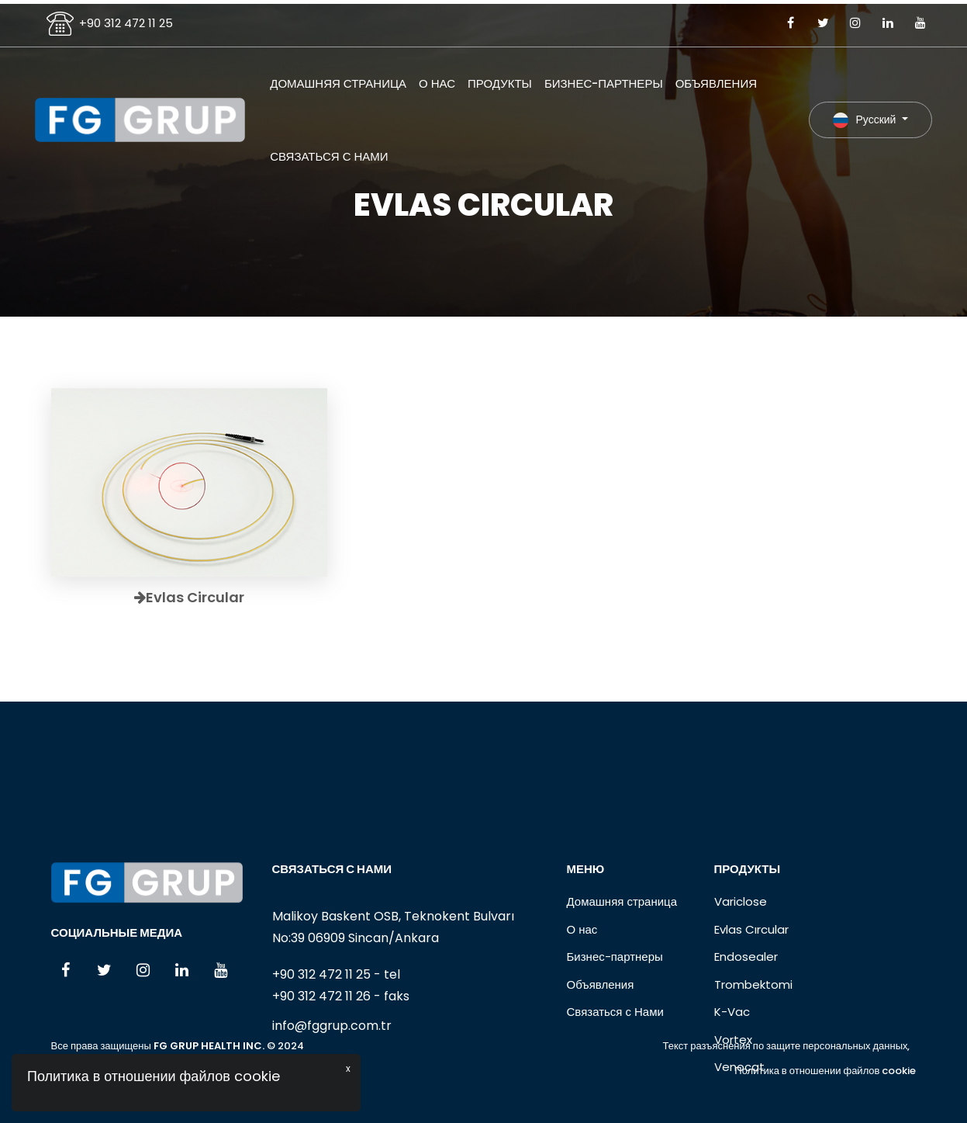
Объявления (716, 83)
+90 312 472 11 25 (126, 23)
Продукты (500, 83)
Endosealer (746, 1017)
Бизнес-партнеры (603, 83)
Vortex (733, 1099)
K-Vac (732, 1072)
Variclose (740, 962)
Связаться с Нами (329, 156)
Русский (866, 120)
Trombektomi (753, 1044)
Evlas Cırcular (751, 989)
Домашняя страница (338, 83)
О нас (437, 83)
